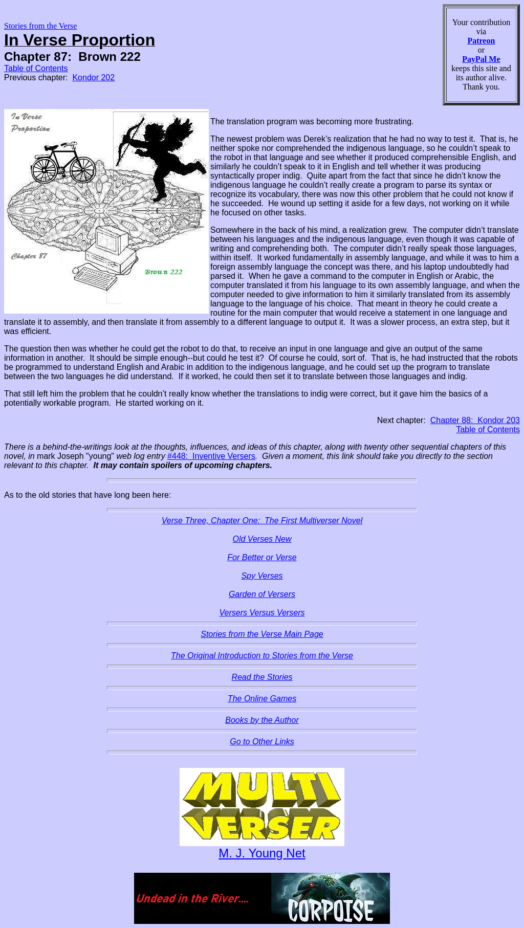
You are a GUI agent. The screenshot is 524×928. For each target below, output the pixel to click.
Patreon (481, 40)
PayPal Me (481, 59)
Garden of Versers (262, 594)
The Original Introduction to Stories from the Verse (262, 655)
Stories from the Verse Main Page (262, 634)
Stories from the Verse (40, 25)
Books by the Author (262, 720)
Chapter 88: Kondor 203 (475, 420)
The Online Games (262, 698)
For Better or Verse (261, 557)
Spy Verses (261, 575)
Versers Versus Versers (261, 612)
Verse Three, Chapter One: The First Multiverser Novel (262, 520)
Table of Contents (36, 68)
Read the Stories (261, 677)
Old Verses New (262, 539)
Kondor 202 (93, 77)
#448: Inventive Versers (211, 456)
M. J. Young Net (262, 853)
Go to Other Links (262, 741)
